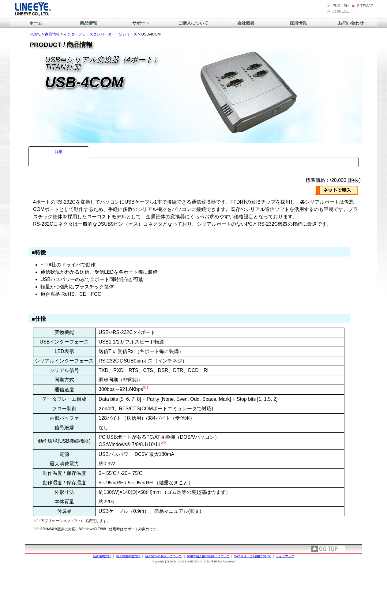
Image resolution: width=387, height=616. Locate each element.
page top (328, 549)
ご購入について (193, 23)
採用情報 (298, 23)
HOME (35, 34)
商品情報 (88, 23)
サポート (140, 23)
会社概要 (245, 23)
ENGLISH (341, 6)
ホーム (35, 23)
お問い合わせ (351, 23)
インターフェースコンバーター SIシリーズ (100, 34)
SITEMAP (365, 6)
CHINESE (341, 11)
